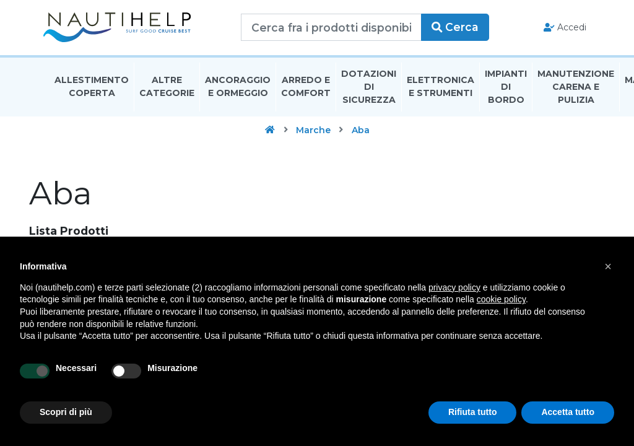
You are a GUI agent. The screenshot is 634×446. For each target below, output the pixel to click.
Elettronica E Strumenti (440, 89)
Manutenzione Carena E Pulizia (575, 89)
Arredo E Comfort (306, 89)
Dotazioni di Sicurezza (368, 89)
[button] (608, 266)
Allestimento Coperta (91, 89)
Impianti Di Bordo (506, 89)
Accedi (558, 28)
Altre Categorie (166, 89)
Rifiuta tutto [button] (472, 412)
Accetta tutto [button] (567, 412)
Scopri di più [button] (66, 412)
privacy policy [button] (454, 287)
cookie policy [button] (501, 299)
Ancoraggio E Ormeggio (238, 89)
